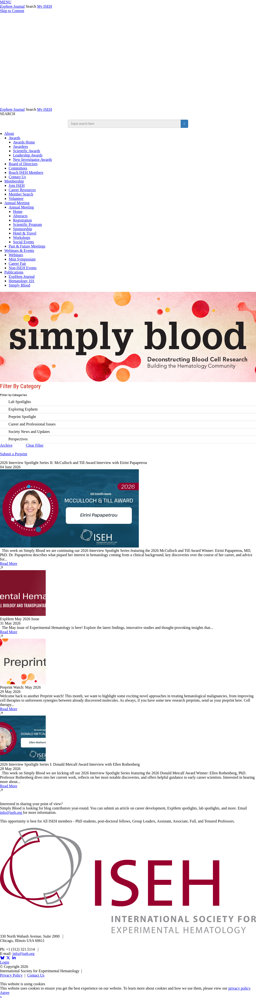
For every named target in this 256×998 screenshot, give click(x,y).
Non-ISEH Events (23, 268)
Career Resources (22, 190)
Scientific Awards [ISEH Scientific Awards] (26, 151)
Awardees (20, 146)
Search (31, 6)
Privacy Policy (11, 975)
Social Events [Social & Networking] (23, 242)
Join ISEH (17, 185)
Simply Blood (19, 285)
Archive (6, 445)
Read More (8, 563)
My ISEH (44, 6)
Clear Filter (35, 445)
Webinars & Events (19, 250)
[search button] (184, 124)
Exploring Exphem (23, 409)
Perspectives (18, 439)
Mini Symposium (22, 259)
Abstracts (20, 216)
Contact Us (17, 177)
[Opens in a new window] (2, 958)
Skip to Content (12, 11)
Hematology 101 (21, 281)
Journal (12, 6)
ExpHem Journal (22, 276)
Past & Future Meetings (27, 246)
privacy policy (239, 988)
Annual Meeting (16, 203)
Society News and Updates (29, 431)
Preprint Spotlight (22, 416)
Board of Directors (23, 164)
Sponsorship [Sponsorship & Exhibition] (22, 229)
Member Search (21, 194)
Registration (22, 220)
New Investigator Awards (32, 159)
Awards (14, 138)
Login (4, 962)
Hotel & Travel (24, 233)
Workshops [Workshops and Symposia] (21, 237)
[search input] (124, 124)
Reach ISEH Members (26, 172)
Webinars (16, 255)
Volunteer (16, 198)
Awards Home (24, 142)
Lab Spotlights (19, 401)
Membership (14, 181)
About (9, 133)
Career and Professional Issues (32, 424)
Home (17, 211)
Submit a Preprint (13, 454)
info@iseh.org (11, 812)
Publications (13, 272)
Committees (18, 168)
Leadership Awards (28, 155)
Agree (4, 993)
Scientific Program (27, 224)
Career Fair (17, 263)
